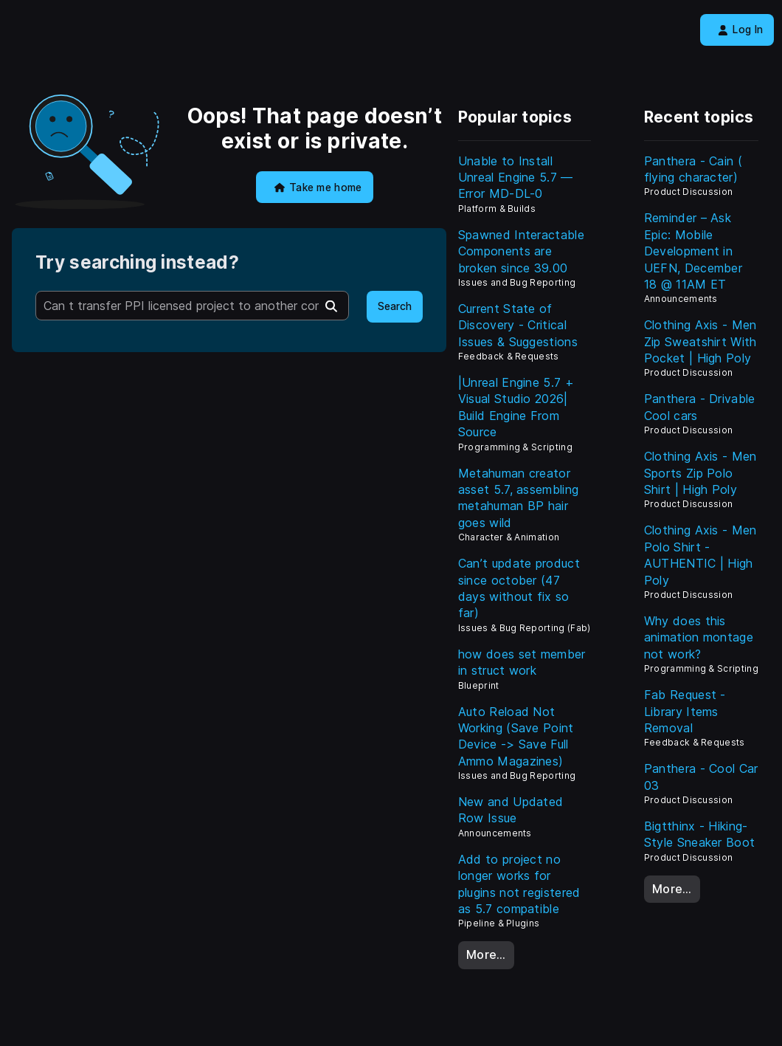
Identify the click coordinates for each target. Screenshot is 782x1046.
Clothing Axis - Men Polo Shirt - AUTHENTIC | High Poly (700, 555)
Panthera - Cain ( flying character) (693, 169)
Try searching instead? (137, 262)
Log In (740, 29)
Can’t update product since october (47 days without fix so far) (519, 588)
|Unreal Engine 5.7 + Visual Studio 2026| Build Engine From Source (516, 407)
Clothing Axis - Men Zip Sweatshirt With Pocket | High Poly (700, 341)
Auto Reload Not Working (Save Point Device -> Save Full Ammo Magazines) (516, 736)
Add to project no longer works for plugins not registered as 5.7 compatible (519, 884)
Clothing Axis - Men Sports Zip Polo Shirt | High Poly (700, 473)
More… (486, 954)
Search (395, 306)
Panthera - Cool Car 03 (701, 776)
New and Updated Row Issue (511, 809)
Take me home (318, 187)
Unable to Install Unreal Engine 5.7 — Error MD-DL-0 (515, 178)
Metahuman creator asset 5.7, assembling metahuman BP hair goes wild (518, 498)
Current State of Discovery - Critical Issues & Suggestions (518, 325)
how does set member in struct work (522, 662)
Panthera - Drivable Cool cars (699, 406)
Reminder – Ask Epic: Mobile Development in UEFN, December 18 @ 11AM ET (693, 251)
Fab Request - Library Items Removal (685, 711)
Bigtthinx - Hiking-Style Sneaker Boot (699, 834)
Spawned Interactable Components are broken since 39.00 (521, 251)
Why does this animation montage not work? (698, 637)
